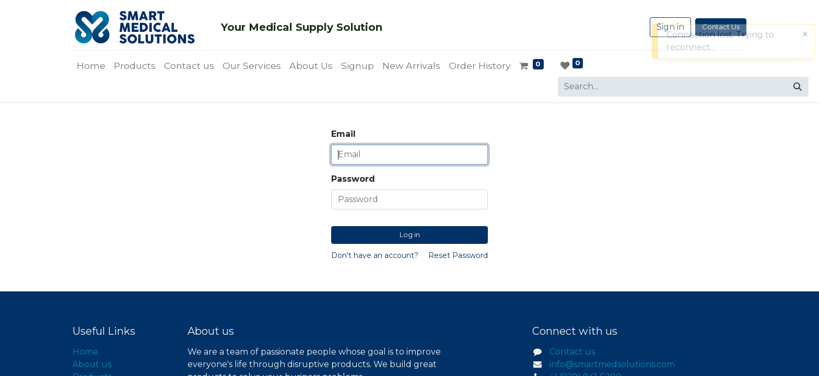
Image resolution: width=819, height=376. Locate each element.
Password (353, 179)
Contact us (572, 352)
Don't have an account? (374, 255)
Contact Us (721, 26)
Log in (410, 234)
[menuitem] (91, 66)
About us (92, 364)
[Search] (798, 87)
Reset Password (458, 255)
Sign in (670, 27)
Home (85, 352)
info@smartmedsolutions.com (612, 364)
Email (343, 134)
